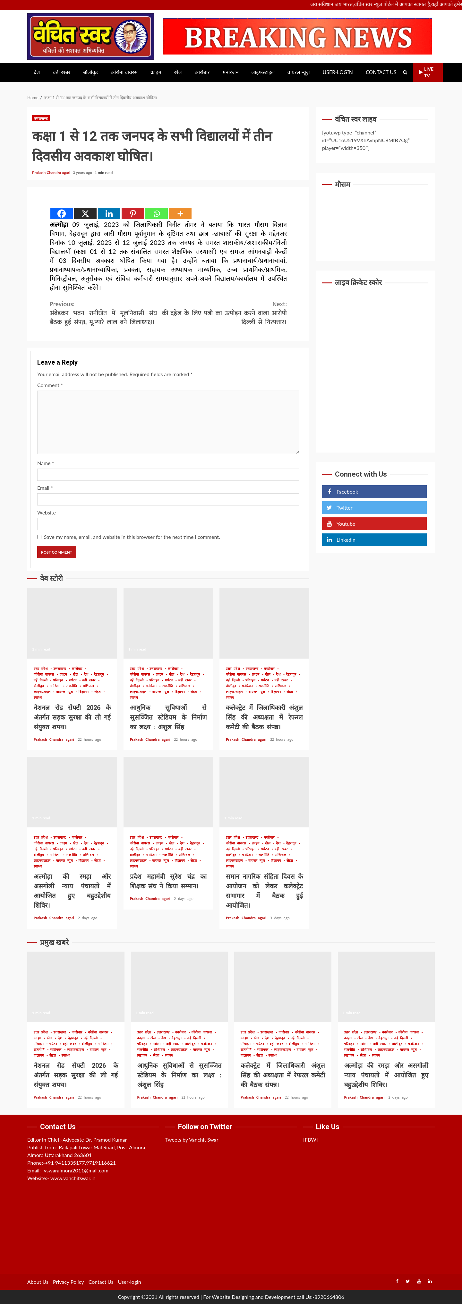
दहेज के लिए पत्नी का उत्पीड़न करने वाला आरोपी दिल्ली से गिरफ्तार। (227, 313)
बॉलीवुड (90, 72)
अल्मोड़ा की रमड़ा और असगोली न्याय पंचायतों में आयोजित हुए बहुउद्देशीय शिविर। (72, 792)
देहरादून (100, 675)
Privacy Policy (68, 1282)
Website (46, 512)
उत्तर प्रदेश (42, 669)
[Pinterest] (133, 213)
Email (45, 488)
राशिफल (89, 686)
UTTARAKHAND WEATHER (375, 218)
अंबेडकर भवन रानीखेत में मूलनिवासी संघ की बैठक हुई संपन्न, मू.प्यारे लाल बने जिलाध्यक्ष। (109, 313)
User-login (338, 72)
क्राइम (155, 72)
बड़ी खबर (61, 72)
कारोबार (202, 72)
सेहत (98, 692)
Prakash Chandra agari (51, 172)
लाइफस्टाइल (263, 72)
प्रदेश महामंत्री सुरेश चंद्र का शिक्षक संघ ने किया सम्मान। (168, 792)
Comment (50, 385)
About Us (37, 1282)
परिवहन (59, 680)
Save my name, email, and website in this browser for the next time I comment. (132, 537)
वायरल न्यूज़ (298, 72)
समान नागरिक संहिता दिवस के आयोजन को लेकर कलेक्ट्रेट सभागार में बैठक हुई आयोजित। (264, 792)
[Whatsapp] (156, 213)
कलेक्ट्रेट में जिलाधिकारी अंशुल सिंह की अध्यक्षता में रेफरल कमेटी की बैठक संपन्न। (264, 623)
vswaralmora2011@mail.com (76, 1170)
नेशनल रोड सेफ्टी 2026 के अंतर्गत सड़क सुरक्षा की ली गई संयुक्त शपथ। (72, 623)
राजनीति (72, 686)
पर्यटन (74, 680)
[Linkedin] (109, 213)
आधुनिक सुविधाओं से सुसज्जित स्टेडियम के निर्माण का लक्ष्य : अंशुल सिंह (168, 623)
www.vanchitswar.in (73, 1178)
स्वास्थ (38, 698)
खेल (178, 72)
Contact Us (381, 72)
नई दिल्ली (42, 680)
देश (37, 72)
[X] (85, 213)
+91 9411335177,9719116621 (80, 1163)
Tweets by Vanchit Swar (191, 1139)
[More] (180, 213)
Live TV (426, 72)
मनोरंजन (231, 72)
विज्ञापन (85, 692)
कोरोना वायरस (124, 72)
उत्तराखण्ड (41, 118)
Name (45, 463)
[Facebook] (61, 213)
